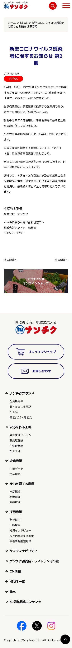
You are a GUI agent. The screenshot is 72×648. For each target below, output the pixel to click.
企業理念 (15, 474)
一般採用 (15, 525)
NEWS (24, 22)
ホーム (12, 22)
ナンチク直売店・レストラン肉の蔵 (34, 561)
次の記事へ (61, 260)
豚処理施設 (16, 440)
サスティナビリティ (23, 551)
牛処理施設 (16, 446)
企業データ (16, 468)
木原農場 (15, 491)
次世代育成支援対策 (22, 536)
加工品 (14, 412)
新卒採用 (15, 519)
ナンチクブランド (22, 393)
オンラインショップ (36, 351)
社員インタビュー (20, 530)
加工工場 (15, 451)
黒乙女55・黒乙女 (21, 417)
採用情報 (16, 512)
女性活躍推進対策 (20, 541)
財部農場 (15, 497)
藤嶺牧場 (15, 502)
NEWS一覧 (17, 581)
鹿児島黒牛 (16, 401)
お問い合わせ (36, 371)
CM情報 (15, 571)
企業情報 (16, 461)
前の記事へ (10, 260)
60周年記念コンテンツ (25, 601)
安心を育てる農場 (22, 483)
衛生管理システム (20, 435)
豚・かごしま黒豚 (20, 406)
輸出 (13, 591)
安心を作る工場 (20, 427)
